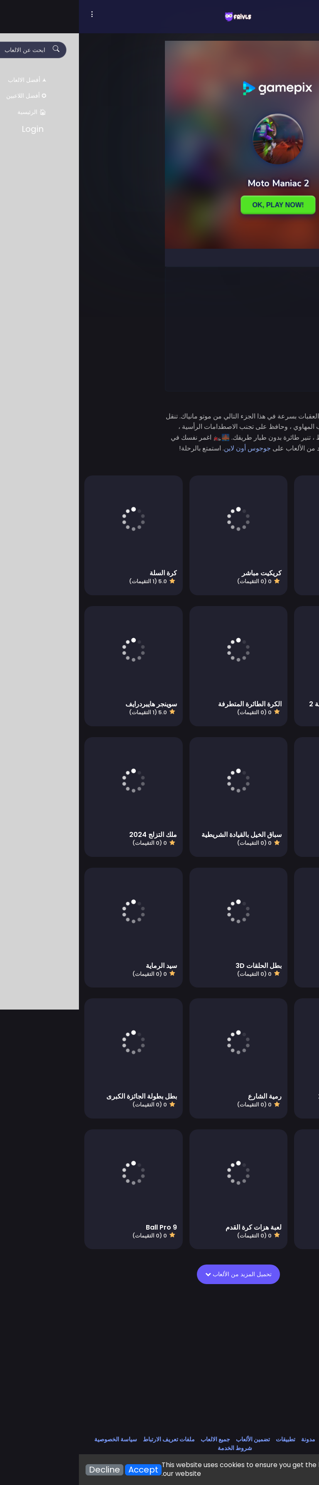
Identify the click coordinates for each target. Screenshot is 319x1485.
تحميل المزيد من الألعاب (162, 1274)
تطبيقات (206, 1439)
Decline (25, 1469)
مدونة (229, 1439)
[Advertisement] (198, 328)
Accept (64, 1469)
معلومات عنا (257, 1439)
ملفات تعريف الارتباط (90, 1439)
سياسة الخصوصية (36, 1439)
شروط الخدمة (156, 1448)
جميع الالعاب (136, 1439)
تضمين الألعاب (174, 1439)
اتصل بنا (287, 1439)
